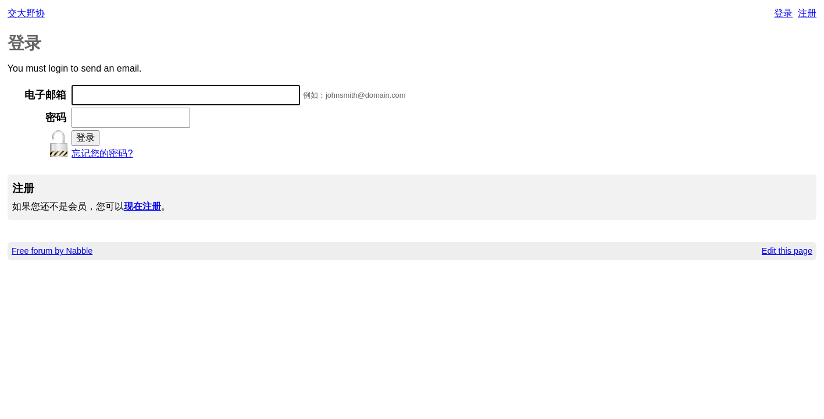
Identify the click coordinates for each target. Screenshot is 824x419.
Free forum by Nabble (52, 250)
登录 (783, 13)
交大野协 (26, 13)
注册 (807, 13)
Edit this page (787, 250)
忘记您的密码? (102, 153)
